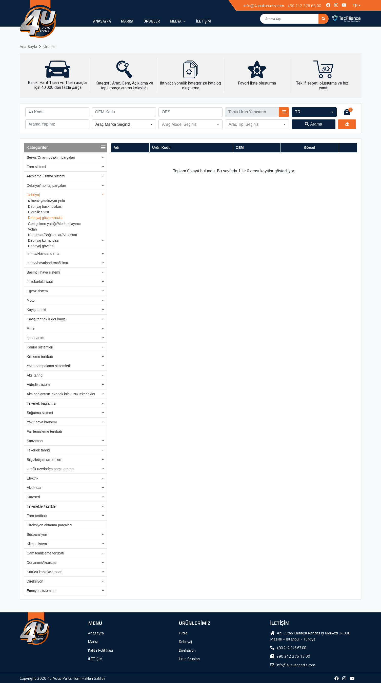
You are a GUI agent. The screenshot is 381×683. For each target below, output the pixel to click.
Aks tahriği (35, 375)
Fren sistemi (36, 167)
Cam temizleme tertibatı (45, 553)
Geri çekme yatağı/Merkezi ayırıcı (54, 224)
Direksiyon (35, 581)
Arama (313, 124)
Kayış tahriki (36, 310)
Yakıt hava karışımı (42, 422)
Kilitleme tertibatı (40, 357)
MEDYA (178, 21)
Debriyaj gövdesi (41, 246)
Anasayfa (102, 21)
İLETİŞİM (203, 21)
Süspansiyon (37, 534)
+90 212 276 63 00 (304, 6)
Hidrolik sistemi (39, 385)
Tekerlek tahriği (39, 450)
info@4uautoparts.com (264, 6)
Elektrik (32, 478)
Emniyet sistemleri (41, 591)
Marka (127, 21)
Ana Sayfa (28, 46)
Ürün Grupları (189, 659)
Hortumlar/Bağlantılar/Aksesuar (52, 235)
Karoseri (33, 497)
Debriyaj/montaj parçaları (46, 185)
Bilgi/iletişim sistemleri (44, 460)
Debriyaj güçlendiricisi (45, 218)
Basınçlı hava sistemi (43, 272)
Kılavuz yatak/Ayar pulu (46, 201)
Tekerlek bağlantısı (41, 403)
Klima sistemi (37, 544)
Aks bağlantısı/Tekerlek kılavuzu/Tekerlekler (61, 394)
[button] (314, 112)
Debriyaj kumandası (43, 240)
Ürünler (49, 46)
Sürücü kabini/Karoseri (45, 572)
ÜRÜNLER (152, 21)
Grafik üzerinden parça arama (50, 469)
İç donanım (35, 338)
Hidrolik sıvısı (38, 212)
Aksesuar (34, 488)
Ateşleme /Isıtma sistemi (46, 176)
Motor (31, 300)
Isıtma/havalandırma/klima (47, 263)
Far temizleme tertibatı (44, 431)
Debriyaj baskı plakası (45, 206)
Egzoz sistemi (38, 291)
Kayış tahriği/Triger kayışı (47, 319)
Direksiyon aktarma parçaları (49, 525)
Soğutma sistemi (40, 413)
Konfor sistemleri (40, 347)
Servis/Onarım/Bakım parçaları (51, 157)
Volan (32, 229)
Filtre (31, 328)
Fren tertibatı (37, 516)
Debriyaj (33, 195)
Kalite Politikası (100, 650)
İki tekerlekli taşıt (40, 282)
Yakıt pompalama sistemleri (48, 366)
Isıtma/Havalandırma (43, 254)
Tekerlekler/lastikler (42, 506)
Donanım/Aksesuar (42, 563)
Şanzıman (35, 441)
